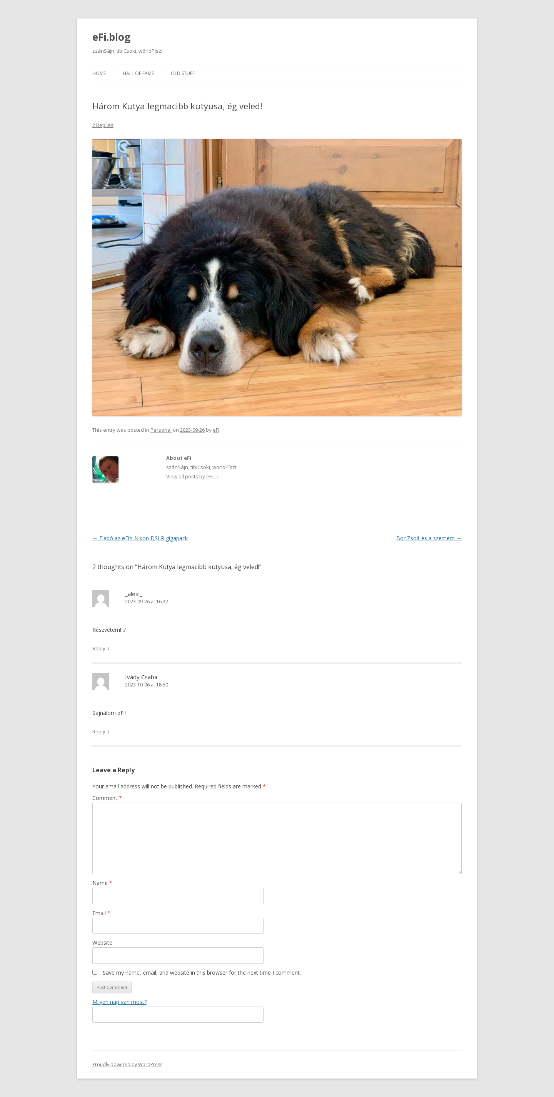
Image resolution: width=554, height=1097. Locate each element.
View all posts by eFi (192, 476)
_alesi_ (133, 594)
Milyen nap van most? (119, 1001)
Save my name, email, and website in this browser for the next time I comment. (202, 972)
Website (102, 942)
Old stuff (183, 73)
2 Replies (102, 125)
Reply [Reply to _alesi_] (98, 648)
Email (101, 913)
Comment (107, 797)
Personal (161, 429)
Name (102, 883)
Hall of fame (138, 73)
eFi (216, 429)
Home (99, 73)
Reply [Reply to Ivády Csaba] (98, 731)
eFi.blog (111, 37)
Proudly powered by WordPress (127, 1064)
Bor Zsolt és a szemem (429, 538)
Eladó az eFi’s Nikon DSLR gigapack (140, 538)
